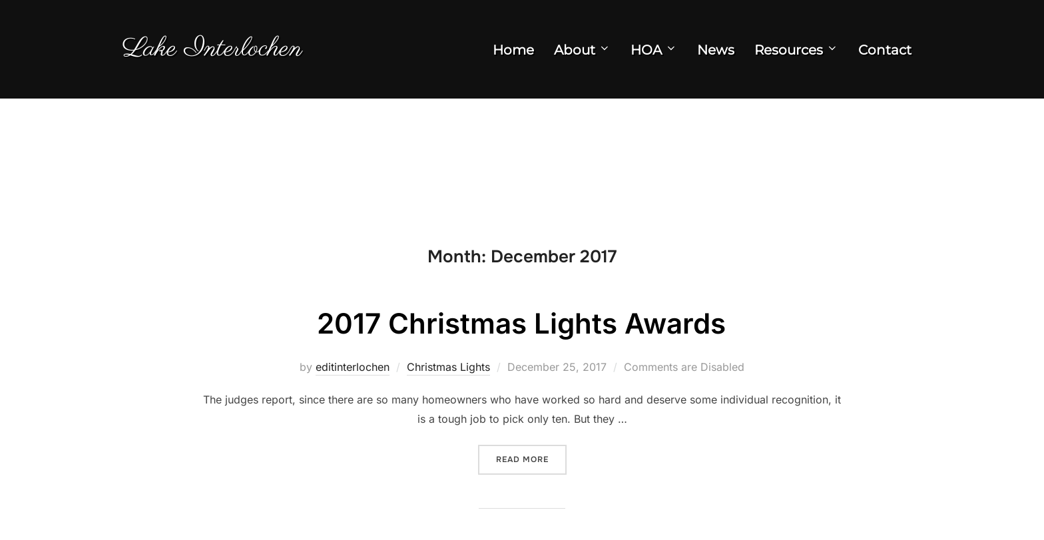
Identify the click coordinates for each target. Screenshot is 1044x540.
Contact (885, 50)
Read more (531, 458)
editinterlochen (353, 367)
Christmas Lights (448, 367)
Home (513, 50)
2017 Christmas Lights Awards (521, 323)
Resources (796, 50)
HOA (654, 50)
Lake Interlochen (212, 49)
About (582, 50)
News (715, 50)
